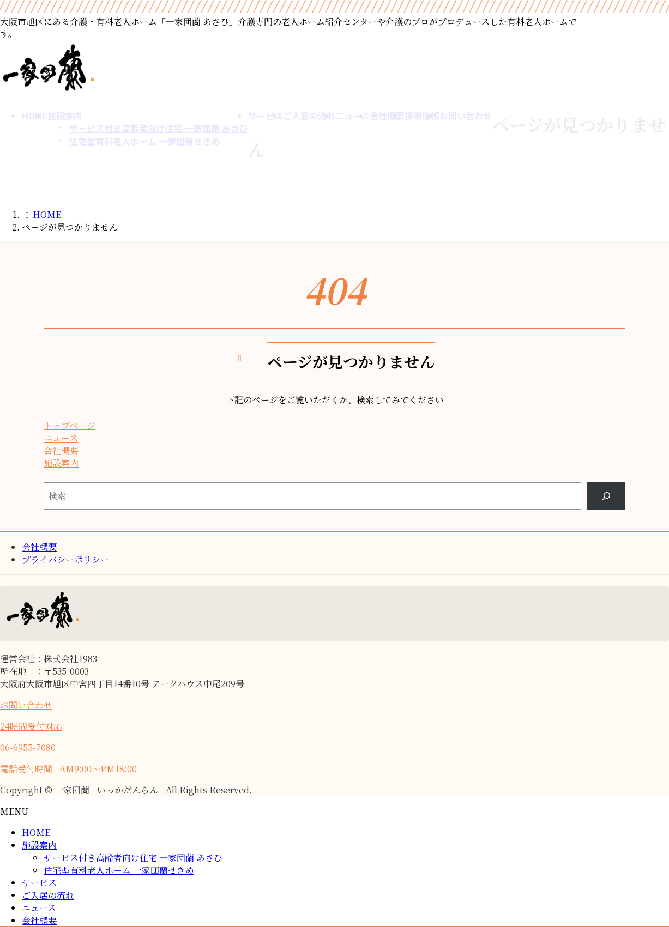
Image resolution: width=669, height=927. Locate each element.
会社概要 (39, 547)
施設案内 (39, 845)
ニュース (39, 907)
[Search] (606, 495)
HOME (36, 832)
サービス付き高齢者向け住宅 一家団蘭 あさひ (133, 857)
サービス (39, 882)
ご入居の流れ (48, 895)
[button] (187, 425)
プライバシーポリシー (65, 559)
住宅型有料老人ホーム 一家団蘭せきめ (119, 870)
